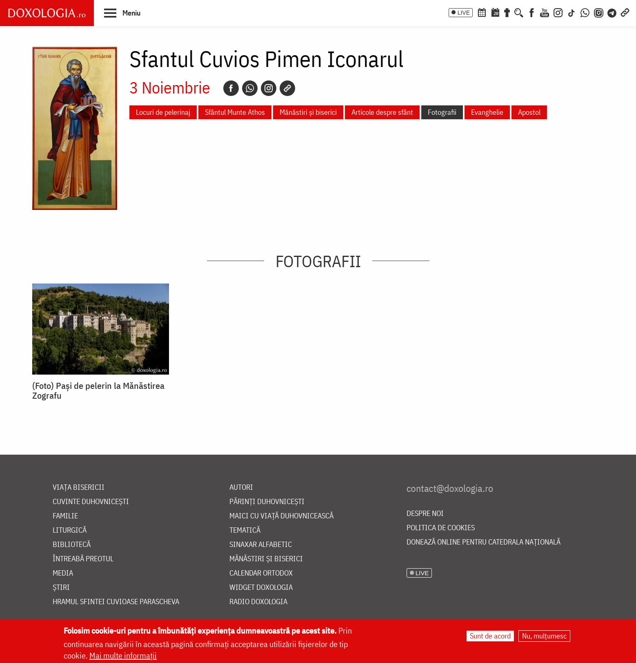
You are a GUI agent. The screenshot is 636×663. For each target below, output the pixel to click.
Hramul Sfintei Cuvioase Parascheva (116, 602)
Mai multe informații (123, 655)
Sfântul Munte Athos (235, 112)
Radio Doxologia (258, 602)
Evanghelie (487, 112)
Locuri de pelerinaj (163, 112)
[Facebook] (532, 11)
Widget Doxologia (261, 587)
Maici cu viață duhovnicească (281, 516)
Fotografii (442, 112)
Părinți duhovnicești (267, 502)
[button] (122, 12)
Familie (65, 516)
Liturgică (70, 530)
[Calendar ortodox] (481, 11)
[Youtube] (544, 11)
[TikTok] (571, 11)
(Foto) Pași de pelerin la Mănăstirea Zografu (98, 390)
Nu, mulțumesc (544, 636)
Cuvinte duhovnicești (91, 502)
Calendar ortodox (261, 573)
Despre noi (425, 513)
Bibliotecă (72, 544)
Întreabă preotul (83, 559)
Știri (61, 587)
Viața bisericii (79, 487)
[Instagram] (558, 11)
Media (63, 573)
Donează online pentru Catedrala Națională (483, 542)
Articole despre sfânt (382, 112)
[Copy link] (287, 88)
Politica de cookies (441, 528)
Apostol (529, 112)
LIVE (464, 12)
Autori (241, 487)
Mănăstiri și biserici (308, 112)
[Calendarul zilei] (495, 11)
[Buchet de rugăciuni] (507, 11)
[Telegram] (612, 11)
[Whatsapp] (250, 88)
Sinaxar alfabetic (260, 544)
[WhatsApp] (585, 11)
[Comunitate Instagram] (599, 11)
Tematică (244, 530)
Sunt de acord (490, 636)
